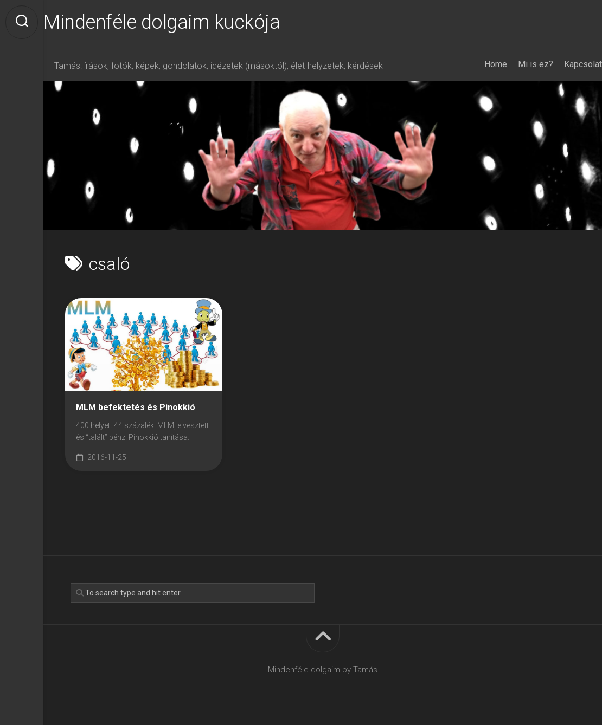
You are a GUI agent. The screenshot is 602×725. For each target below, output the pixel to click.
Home (474, 64)
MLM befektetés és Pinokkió (135, 407)
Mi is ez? (513, 64)
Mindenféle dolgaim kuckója (183, 22)
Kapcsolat (561, 64)
